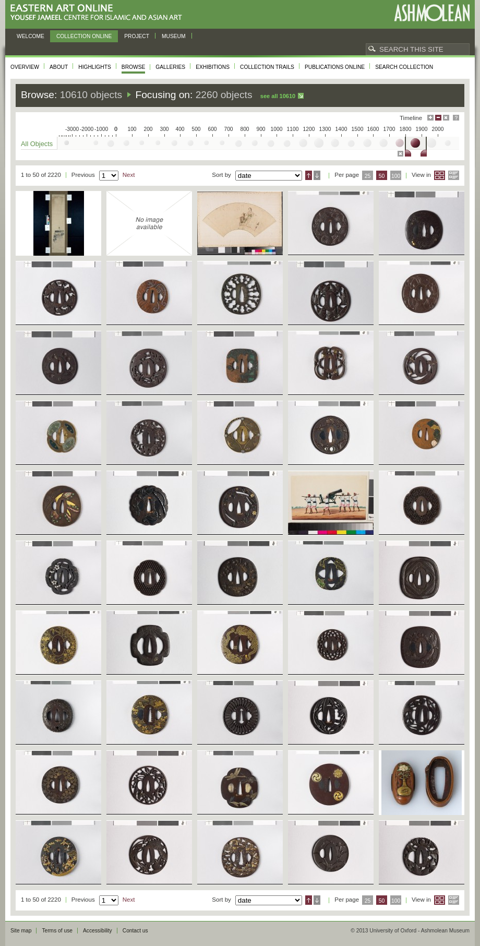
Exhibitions (213, 67)
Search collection (404, 67)
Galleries (170, 67)
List (453, 175)
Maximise (430, 118)
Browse (134, 67)
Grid (439, 175)
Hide (446, 118)
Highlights (94, 67)
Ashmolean (432, 12)
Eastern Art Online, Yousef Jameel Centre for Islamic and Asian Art (98, 12)
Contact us (135, 930)
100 (395, 176)
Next (129, 175)
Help (456, 118)
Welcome (30, 36)
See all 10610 (277, 96)
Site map (20, 930)
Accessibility (97, 930)
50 (382, 176)
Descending (317, 175)
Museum (174, 36)
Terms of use (57, 930)
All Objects (37, 144)
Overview (24, 67)
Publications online (335, 67)
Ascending (308, 175)
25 (368, 176)
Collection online (84, 36)
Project (136, 36)
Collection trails (267, 67)
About (59, 67)
